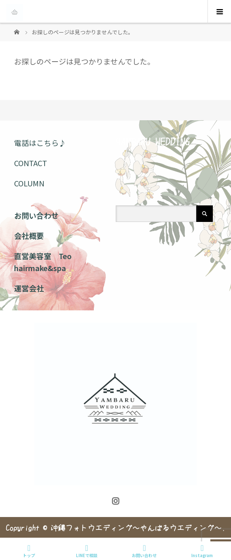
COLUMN (29, 183)
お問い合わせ (36, 215)
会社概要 (29, 235)
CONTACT (30, 162)
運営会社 (29, 288)
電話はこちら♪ (40, 142)
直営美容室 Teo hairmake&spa (42, 261)
